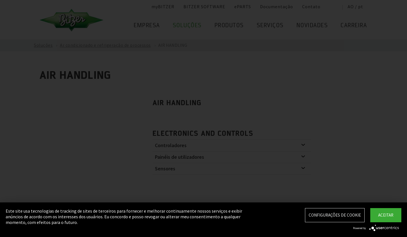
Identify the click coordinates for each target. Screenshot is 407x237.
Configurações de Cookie (335, 215)
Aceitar (385, 215)
